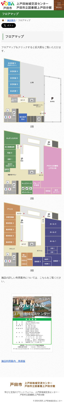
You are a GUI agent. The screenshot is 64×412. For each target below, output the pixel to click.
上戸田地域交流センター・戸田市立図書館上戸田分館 (40, 393)
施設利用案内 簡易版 (27, 328)
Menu (59, 5)
